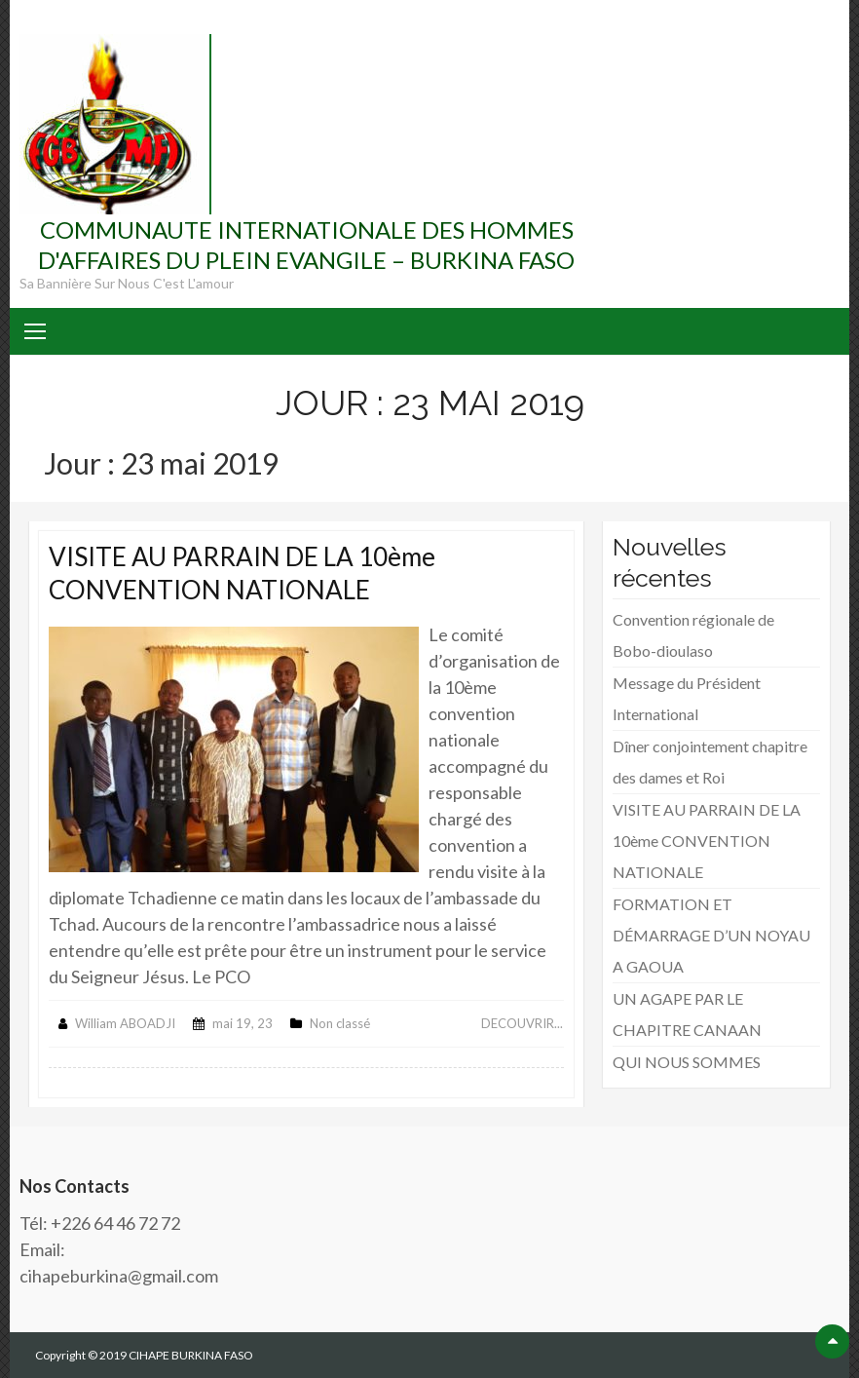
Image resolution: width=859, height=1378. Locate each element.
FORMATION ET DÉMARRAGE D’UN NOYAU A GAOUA (711, 935)
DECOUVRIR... (522, 1023)
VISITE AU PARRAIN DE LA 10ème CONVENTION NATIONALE (242, 573)
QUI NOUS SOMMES (687, 1062)
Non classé (340, 1023)
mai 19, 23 (242, 1023)
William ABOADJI (125, 1023)
